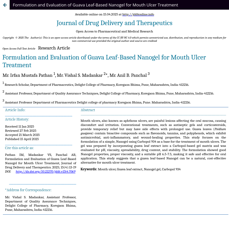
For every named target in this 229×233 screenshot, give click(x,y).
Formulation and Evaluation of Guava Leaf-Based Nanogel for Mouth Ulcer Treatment (95, 5)
